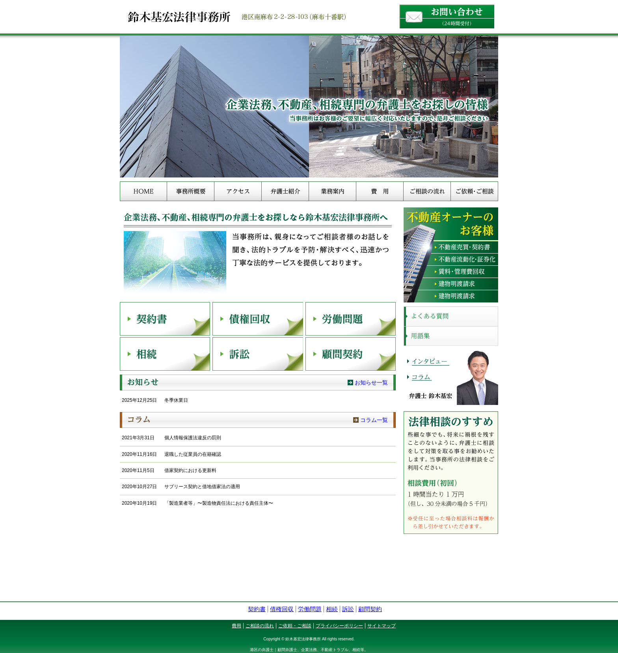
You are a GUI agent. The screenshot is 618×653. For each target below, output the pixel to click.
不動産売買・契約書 (451, 247)
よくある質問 (451, 316)
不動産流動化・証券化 (451, 260)
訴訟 (257, 354)
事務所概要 (190, 191)
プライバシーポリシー (339, 626)
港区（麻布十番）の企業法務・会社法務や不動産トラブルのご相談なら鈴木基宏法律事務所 (309, 17)
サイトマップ (381, 626)
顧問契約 (350, 354)
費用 (379, 191)
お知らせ (258, 382)
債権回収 (257, 319)
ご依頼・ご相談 (474, 191)
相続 (165, 354)
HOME (143, 191)
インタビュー (430, 360)
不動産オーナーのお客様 (451, 224)
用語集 (451, 336)
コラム (258, 420)
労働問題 (350, 319)
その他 (451, 296)
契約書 (165, 319)
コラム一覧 (374, 420)
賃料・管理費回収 (451, 272)
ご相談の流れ (427, 191)
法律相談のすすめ (451, 472)
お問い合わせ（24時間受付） (447, 16)
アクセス (237, 191)
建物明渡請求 (451, 284)
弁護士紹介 (285, 191)
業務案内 (332, 191)
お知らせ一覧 (371, 382)
